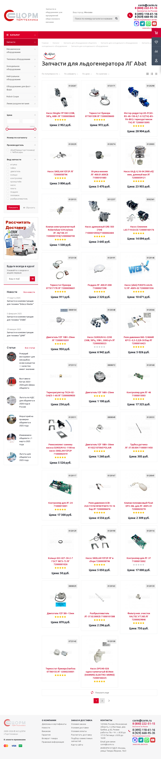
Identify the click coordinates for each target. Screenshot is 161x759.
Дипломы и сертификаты (54, 724)
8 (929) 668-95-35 (146, 16)
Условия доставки (80, 727)
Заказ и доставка (81, 720)
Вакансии (46, 731)
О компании (49, 720)
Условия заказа (78, 724)
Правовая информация (53, 742)
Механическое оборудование (14, 50)
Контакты (106, 720)
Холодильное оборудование (14, 67)
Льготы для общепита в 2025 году (25, 457)
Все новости (29, 292)
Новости (46, 727)
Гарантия (46, 735)
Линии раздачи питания (18, 103)
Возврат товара (50, 738)
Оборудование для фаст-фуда (19, 88)
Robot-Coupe (13, 96)
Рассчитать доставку (81, 735)
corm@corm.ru (147, 5)
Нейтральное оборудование (14, 77)
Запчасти (11, 42)
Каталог (15, 35)
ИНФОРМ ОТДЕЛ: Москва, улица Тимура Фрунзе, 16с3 (113, 749)
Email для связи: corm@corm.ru (108, 742)
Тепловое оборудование (18, 59)
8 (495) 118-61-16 (146, 13)
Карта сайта (77, 745)
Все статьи (30, 348)
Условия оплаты (79, 731)
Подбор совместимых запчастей (82, 739)
